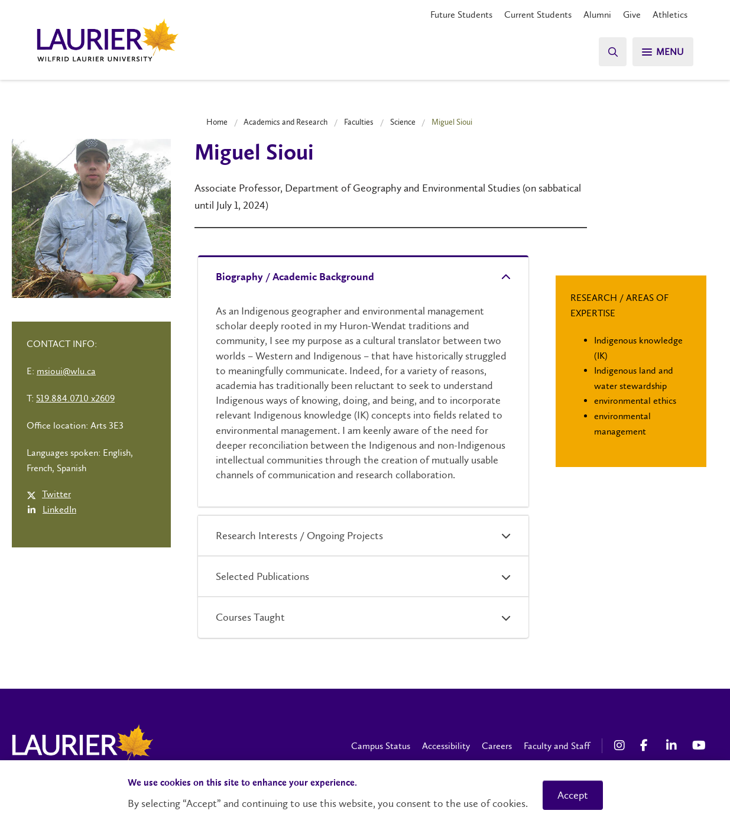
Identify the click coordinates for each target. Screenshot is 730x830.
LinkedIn (59, 509)
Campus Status (380, 745)
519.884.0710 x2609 (75, 398)
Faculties (359, 121)
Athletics (670, 14)
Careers (497, 745)
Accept (572, 795)
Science (403, 121)
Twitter (56, 494)
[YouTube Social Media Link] (699, 745)
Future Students (461, 14)
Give (632, 14)
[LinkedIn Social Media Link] (673, 745)
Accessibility (446, 745)
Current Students (538, 14)
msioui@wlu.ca (66, 371)
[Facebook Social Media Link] (647, 745)
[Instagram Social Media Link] (621, 745)
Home (217, 121)
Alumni (597, 14)
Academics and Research (285, 121)
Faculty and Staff (557, 745)
